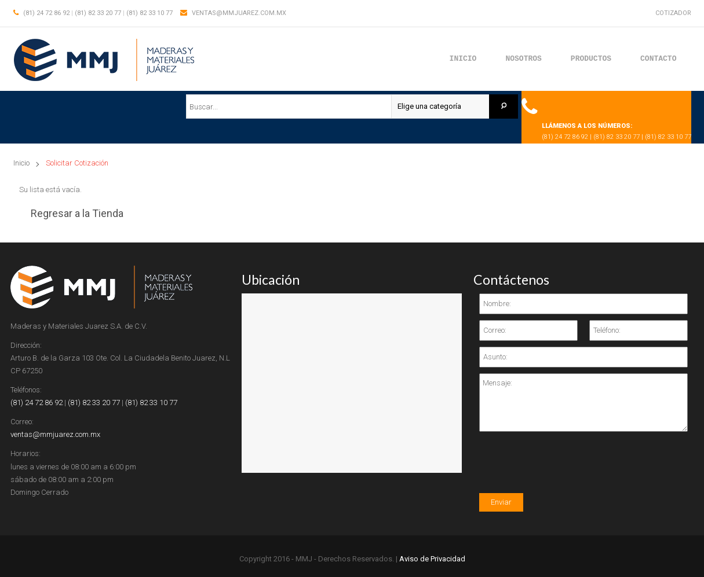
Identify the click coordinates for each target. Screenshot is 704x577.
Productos (591, 58)
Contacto (658, 58)
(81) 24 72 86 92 (46, 13)
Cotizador (673, 13)
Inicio (463, 58)
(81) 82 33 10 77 (149, 13)
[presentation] (567, 470)
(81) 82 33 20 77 (98, 13)
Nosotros (523, 58)
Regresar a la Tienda (77, 213)
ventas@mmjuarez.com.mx (239, 13)
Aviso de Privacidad (432, 558)
